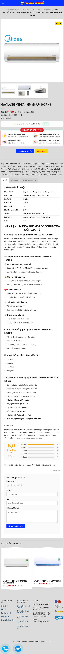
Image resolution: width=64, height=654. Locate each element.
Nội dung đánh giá (12, 508)
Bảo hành (14, 180)
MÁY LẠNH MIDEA (16, 226)
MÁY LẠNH (30, 10)
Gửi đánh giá (15, 526)
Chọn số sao (11, 481)
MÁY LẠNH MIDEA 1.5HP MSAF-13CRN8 (47, 581)
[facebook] (56, 601)
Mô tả (5, 180)
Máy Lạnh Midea (44, 10)
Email (8, 499)
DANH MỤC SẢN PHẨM (15, 10)
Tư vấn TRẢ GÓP (25, 151)
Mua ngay (41, 151)
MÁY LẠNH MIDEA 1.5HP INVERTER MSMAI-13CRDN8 (15, 582)
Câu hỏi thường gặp (29, 180)
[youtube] (59, 601)
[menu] (3, 3)
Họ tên (9, 490)
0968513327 (44, 604)
